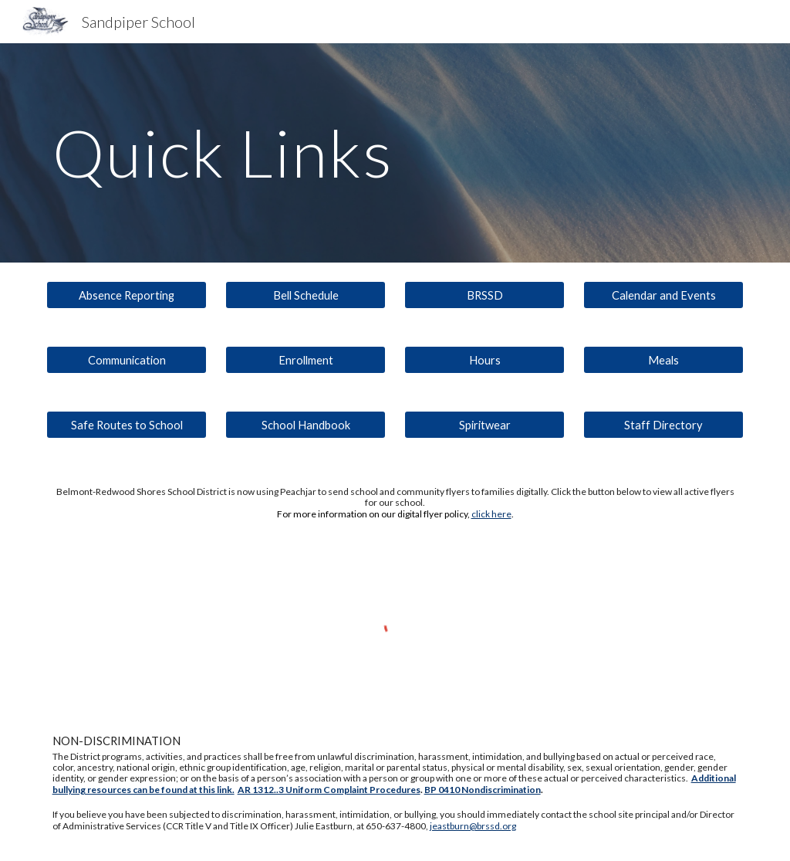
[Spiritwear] (485, 424)
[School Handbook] (306, 424)
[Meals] (664, 360)
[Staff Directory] (664, 424)
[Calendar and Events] (664, 295)
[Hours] (485, 360)
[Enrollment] (306, 360)
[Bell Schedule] (306, 295)
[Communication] (127, 360)
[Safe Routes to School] (127, 424)
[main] (395, 153)
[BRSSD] (485, 295)
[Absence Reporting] (127, 295)
